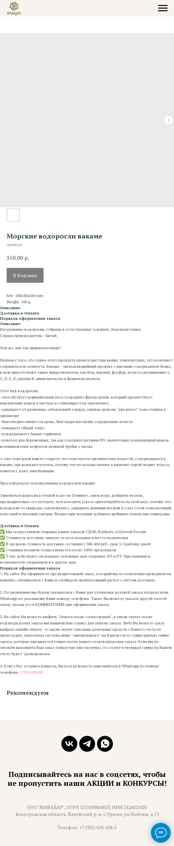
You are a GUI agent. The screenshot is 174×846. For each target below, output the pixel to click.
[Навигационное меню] (162, 8)
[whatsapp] (105, 744)
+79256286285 (31, 672)
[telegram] (87, 744)
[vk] (69, 744)
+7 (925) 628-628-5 (98, 827)
